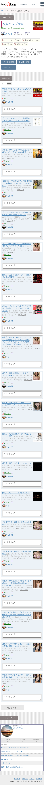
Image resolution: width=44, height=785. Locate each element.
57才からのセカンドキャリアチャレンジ (15, 748)
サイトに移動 (8, 62)
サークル (17, 779)
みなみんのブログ (7, 759)
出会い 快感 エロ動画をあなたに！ (13, 767)
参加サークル (36, 740)
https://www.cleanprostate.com (12, 28)
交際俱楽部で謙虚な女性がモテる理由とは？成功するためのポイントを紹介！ (17, 183)
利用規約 (25, 779)
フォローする (24, 62)
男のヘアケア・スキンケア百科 (12, 751)
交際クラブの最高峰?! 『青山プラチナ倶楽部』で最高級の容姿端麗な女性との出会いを (16, 583)
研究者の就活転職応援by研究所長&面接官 (15, 755)
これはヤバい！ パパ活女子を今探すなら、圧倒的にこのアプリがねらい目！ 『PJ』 (17, 308)
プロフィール (8, 67)
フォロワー (22, 740)
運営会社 (39, 779)
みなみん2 (6, 34)
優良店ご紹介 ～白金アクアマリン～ (16, 463)
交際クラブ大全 (13, 24)
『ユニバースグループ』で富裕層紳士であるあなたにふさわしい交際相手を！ (16, 120)
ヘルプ (31, 779)
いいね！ (7, 98)
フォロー (8, 740)
